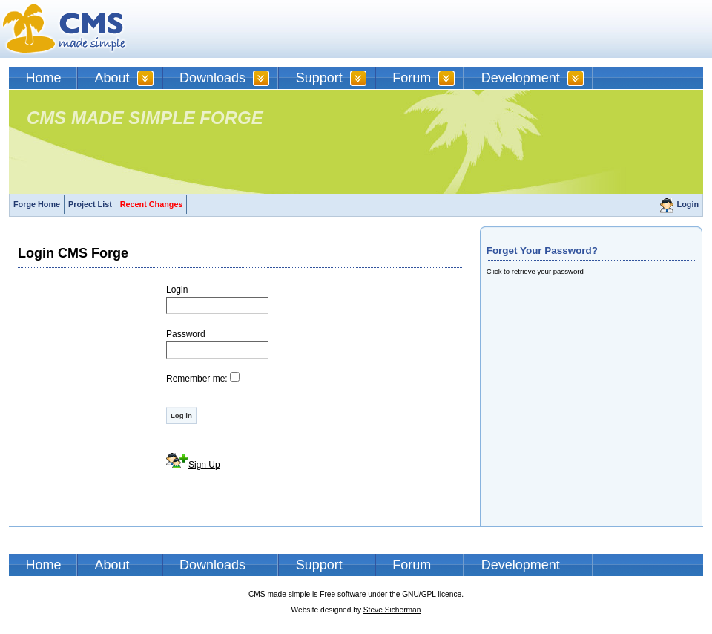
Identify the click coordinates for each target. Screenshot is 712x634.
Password (185, 334)
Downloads (212, 78)
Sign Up (204, 465)
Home (44, 78)
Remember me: (197, 378)
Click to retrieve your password (535, 271)
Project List (90, 204)
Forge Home (36, 204)
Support (319, 78)
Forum (411, 78)
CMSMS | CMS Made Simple (64, 29)
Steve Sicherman (392, 610)
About (112, 78)
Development (520, 78)
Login (688, 204)
